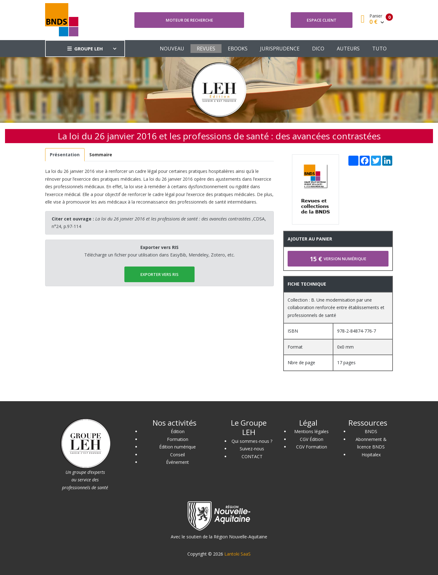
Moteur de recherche (189, 20)
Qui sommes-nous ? (252, 441)
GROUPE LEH (85, 48)
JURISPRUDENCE (280, 48)
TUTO (379, 48)
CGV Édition (311, 439)
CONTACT (252, 456)
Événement (177, 462)
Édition (178, 431)
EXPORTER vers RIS (159, 274)
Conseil (177, 455)
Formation (177, 439)
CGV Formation (311, 447)
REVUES (206, 48)
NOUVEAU (172, 48)
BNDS (371, 431)
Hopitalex (371, 455)
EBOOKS (238, 48)
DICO (318, 48)
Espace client (321, 20)
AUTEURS (348, 48)
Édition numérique (177, 447)
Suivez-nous (252, 449)
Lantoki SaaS (237, 554)
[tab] (65, 155)
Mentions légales (311, 431)
